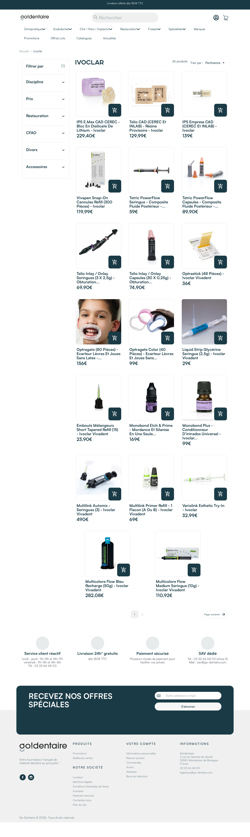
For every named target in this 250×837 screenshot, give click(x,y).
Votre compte (141, 744)
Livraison (78, 777)
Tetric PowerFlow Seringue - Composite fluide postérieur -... (148, 202)
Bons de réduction (137, 776)
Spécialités (175, 29)
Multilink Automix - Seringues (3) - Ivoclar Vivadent (96, 509)
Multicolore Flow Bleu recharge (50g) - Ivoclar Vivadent (106, 585)
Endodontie (60, 29)
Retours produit (135, 758)
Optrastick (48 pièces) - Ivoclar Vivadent (203, 275)
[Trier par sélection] (215, 63)
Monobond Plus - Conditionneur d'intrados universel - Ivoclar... (201, 431)
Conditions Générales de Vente (91, 786)
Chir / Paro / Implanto (94, 29)
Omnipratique (33, 29)
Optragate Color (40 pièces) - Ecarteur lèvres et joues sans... (151, 353)
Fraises (152, 29)
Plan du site (79, 804)
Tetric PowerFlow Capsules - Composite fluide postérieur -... (201, 202)
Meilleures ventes (83, 758)
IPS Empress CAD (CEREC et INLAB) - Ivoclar (199, 126)
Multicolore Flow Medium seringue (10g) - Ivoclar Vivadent (177, 585)
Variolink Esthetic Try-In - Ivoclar (203, 507)
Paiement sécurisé (83, 795)
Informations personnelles (141, 753)
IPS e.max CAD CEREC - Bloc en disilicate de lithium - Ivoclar (98, 126)
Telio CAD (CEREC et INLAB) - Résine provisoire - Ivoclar (147, 126)
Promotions (31, 38)
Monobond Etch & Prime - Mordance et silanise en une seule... (151, 429)
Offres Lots (58, 38)
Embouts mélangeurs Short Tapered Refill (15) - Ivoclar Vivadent (97, 429)
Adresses (131, 771)
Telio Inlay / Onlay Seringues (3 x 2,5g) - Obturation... (96, 277)
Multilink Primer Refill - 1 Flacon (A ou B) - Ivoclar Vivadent (151, 509)
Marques (199, 29)
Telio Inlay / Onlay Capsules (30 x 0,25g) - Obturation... (150, 277)
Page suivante (215, 614)
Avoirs (130, 767)
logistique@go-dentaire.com (196, 772)
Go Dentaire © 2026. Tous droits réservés (46, 817)
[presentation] (187, 721)
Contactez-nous (82, 800)
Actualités (109, 38)
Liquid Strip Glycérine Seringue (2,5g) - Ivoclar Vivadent (203, 353)
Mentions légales (82, 781)
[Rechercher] (124, 18)
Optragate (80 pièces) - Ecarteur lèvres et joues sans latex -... (98, 353)
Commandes (133, 762)
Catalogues (84, 38)
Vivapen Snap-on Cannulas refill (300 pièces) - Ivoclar (94, 202)
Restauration (128, 29)
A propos (78, 791)
